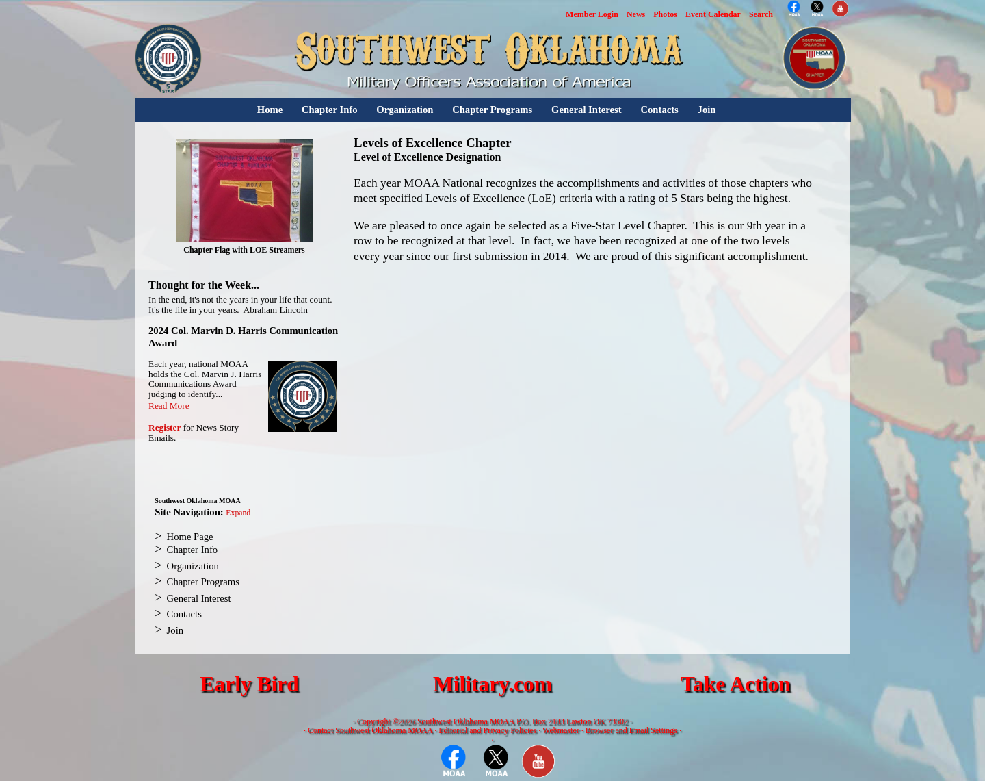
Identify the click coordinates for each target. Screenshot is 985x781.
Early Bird (249, 684)
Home (270, 109)
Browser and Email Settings (631, 730)
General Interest (586, 109)
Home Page (190, 536)
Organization (404, 109)
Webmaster (560, 730)
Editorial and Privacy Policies (487, 730)
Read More (168, 405)
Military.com (492, 684)
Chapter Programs (492, 109)
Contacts (659, 109)
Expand (238, 513)
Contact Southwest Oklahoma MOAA (370, 730)
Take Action (736, 684)
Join (707, 109)
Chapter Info (330, 109)
